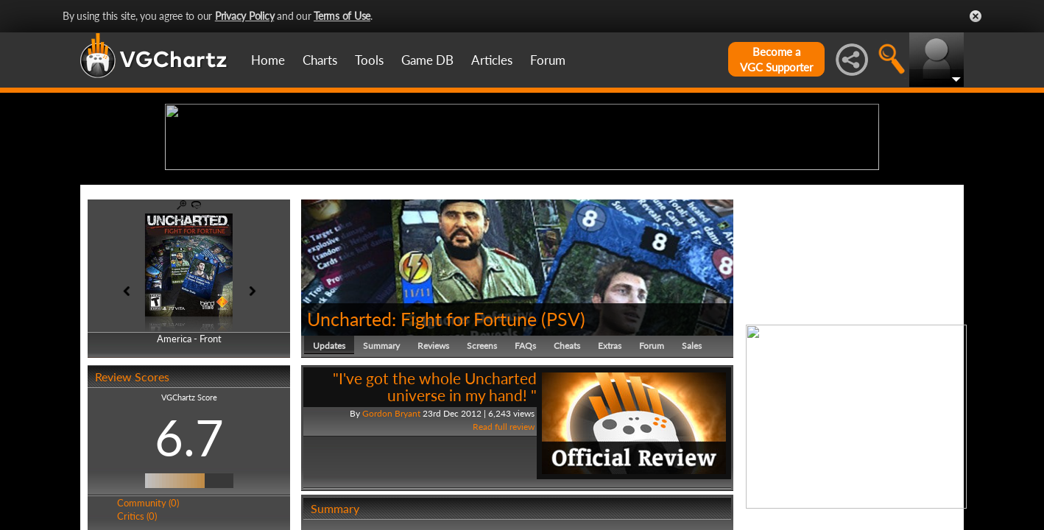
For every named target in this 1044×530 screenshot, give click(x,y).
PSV (563, 433)
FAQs (525, 459)
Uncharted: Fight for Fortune (422, 433)
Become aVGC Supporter (776, 59)
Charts (320, 60)
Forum (547, 60)
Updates (329, 459)
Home (268, 60)
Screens (482, 459)
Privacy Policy (245, 16)
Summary (381, 459)
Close (975, 16)
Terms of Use (342, 16)
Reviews (433, 459)
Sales (692, 459)
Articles (491, 60)
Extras (609, 459)
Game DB (427, 60)
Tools (369, 60)
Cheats (567, 459)
